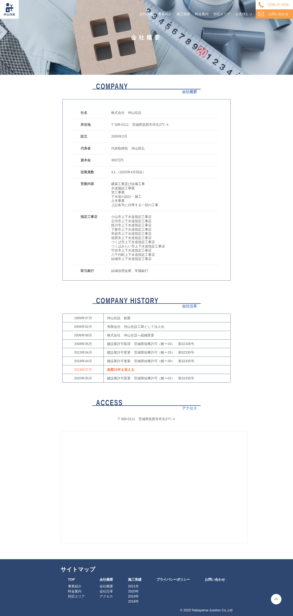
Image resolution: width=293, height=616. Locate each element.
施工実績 (183, 14)
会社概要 (146, 14)
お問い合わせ (278, 14)
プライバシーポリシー (173, 579)
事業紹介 (165, 14)
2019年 (133, 596)
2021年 (133, 586)
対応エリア (222, 14)
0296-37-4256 (278, 5)
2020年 (133, 591)
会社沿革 (106, 591)
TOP (71, 579)
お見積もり (243, 14)
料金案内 (202, 14)
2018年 (133, 601)
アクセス (106, 596)
